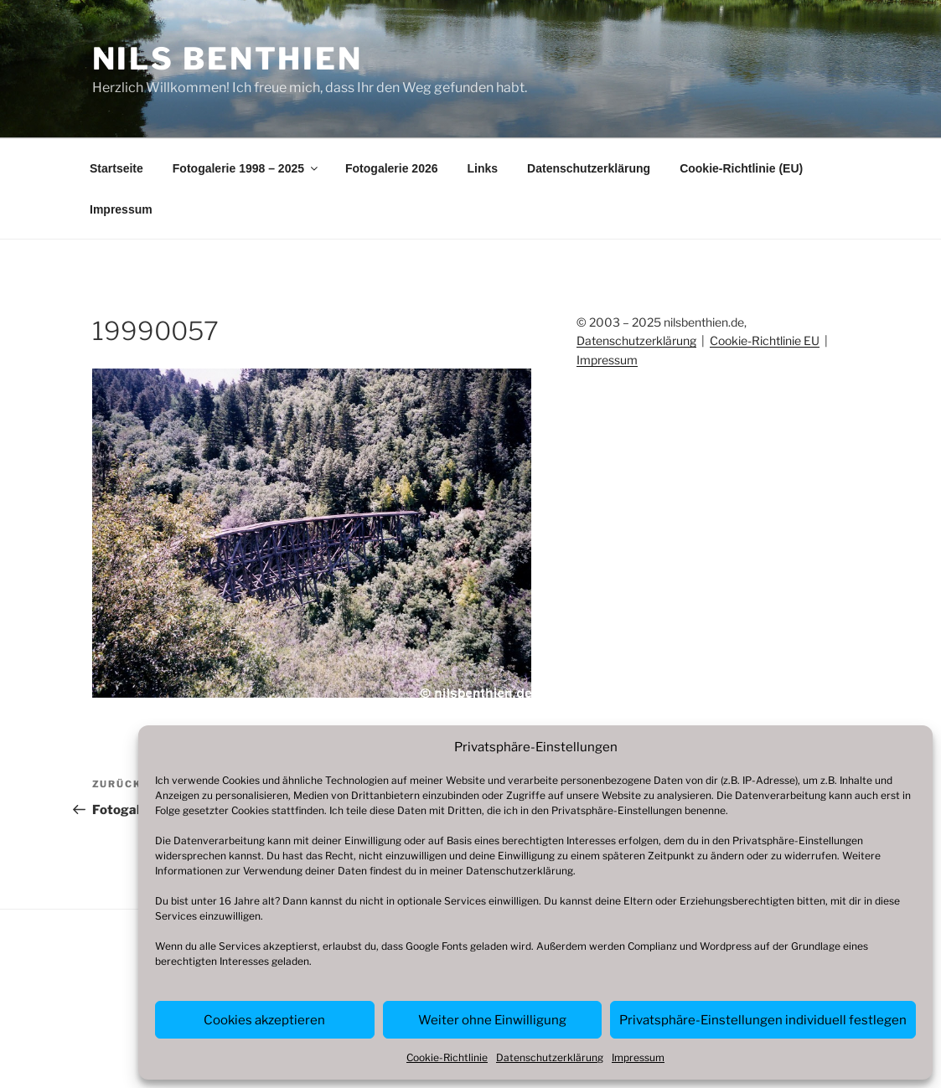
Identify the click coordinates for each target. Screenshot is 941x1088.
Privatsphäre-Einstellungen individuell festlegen (763, 1020)
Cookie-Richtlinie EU (764, 340)
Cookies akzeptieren (264, 1020)
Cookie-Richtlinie (447, 1057)
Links (483, 168)
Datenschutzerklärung (519, 870)
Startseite (116, 168)
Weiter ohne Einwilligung (492, 1020)
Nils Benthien (227, 58)
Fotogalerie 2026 (391, 168)
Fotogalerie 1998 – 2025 (246, 168)
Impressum (638, 1057)
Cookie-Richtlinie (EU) (741, 168)
